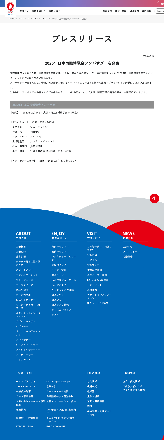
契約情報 (146, 11)
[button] (154, 198)
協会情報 (134, 11)
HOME (12, 18)
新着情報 (107, 11)
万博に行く (54, 11)
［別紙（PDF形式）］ (48, 160)
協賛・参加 (120, 11)
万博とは (24, 11)
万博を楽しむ (39, 11)
